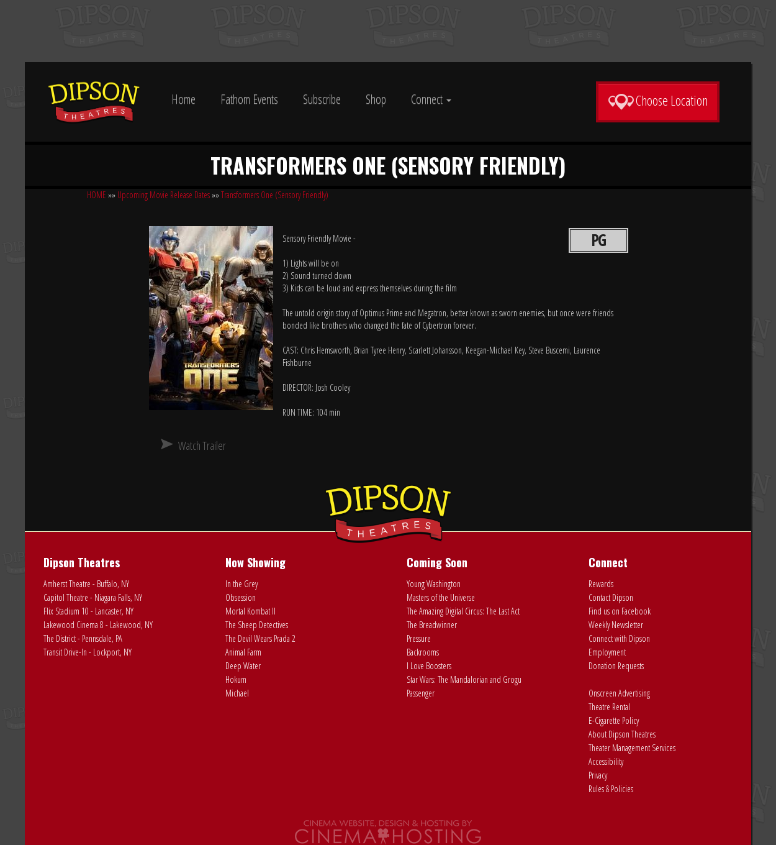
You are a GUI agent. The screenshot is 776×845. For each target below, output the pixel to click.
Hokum (235, 679)
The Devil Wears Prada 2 (260, 638)
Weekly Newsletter (616, 625)
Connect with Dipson (619, 638)
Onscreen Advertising (619, 693)
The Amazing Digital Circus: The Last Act (463, 611)
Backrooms (423, 652)
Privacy (598, 775)
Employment (607, 652)
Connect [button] (431, 99)
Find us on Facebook (620, 611)
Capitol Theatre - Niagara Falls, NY (92, 597)
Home (183, 99)
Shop (376, 99)
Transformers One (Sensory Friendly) (274, 195)
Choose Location (658, 101)
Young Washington (434, 584)
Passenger (421, 693)
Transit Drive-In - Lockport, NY (87, 652)
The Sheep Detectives (256, 625)
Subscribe (322, 99)
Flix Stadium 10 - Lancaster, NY (88, 611)
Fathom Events (249, 99)
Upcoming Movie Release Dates (163, 195)
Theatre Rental (609, 707)
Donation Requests (616, 666)
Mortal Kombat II (250, 611)
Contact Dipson (611, 597)
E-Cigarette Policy (614, 720)
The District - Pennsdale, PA (82, 638)
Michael (237, 693)
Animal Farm (243, 652)
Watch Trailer (202, 445)
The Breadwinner (432, 625)
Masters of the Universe (441, 597)
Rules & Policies (611, 789)
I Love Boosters (429, 666)
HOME (96, 195)
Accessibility (606, 761)
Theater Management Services (632, 748)
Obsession (240, 597)
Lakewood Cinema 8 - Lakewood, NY (98, 625)
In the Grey (241, 584)
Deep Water (243, 666)
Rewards (601, 584)
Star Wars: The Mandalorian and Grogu (464, 679)
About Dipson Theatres (622, 734)
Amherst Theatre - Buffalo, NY (86, 584)
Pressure (419, 638)
